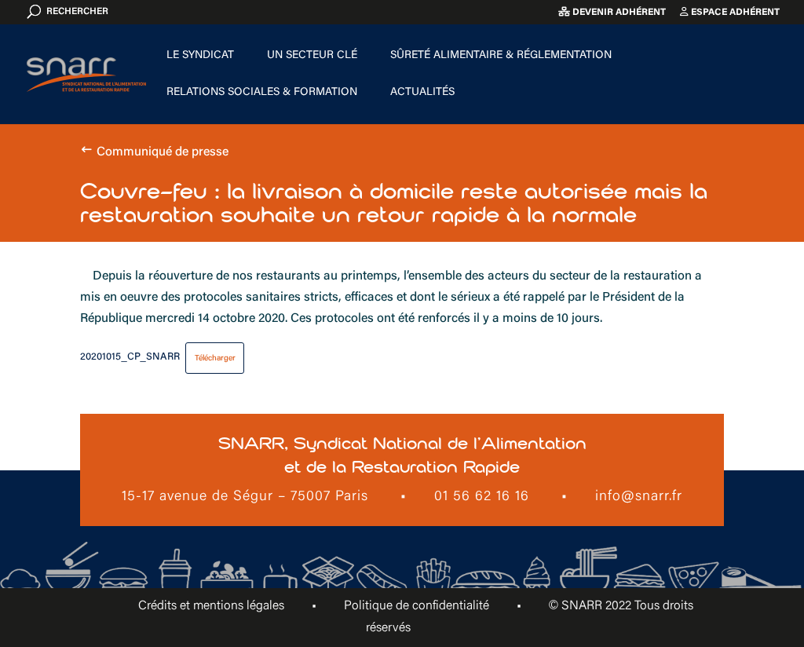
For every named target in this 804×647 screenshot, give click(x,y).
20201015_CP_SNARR (129, 358)
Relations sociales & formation (261, 92)
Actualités (422, 92)
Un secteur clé (312, 55)
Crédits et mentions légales (211, 606)
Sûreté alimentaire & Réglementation (501, 55)
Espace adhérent (730, 12)
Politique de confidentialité (416, 606)
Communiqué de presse (162, 152)
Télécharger (215, 358)
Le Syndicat (200, 55)
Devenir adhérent (612, 12)
